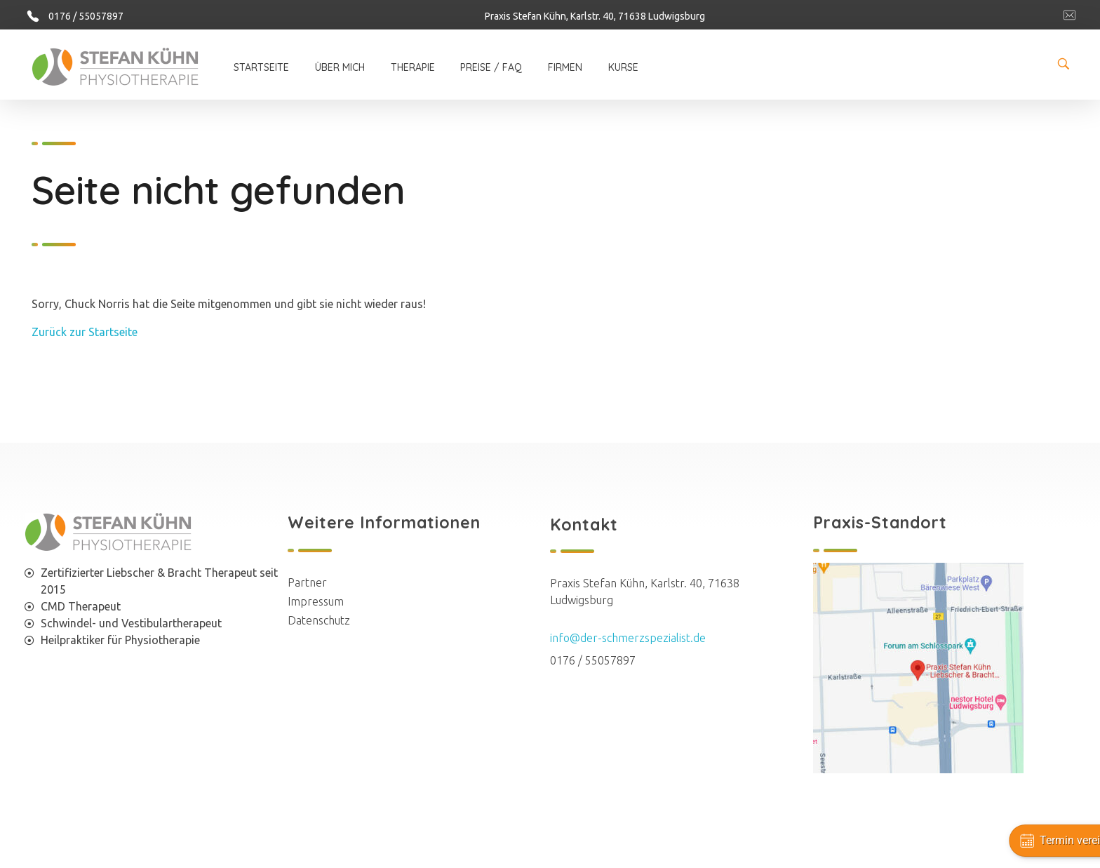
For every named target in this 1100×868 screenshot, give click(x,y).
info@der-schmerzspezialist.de (628, 638)
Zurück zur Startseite (85, 332)
